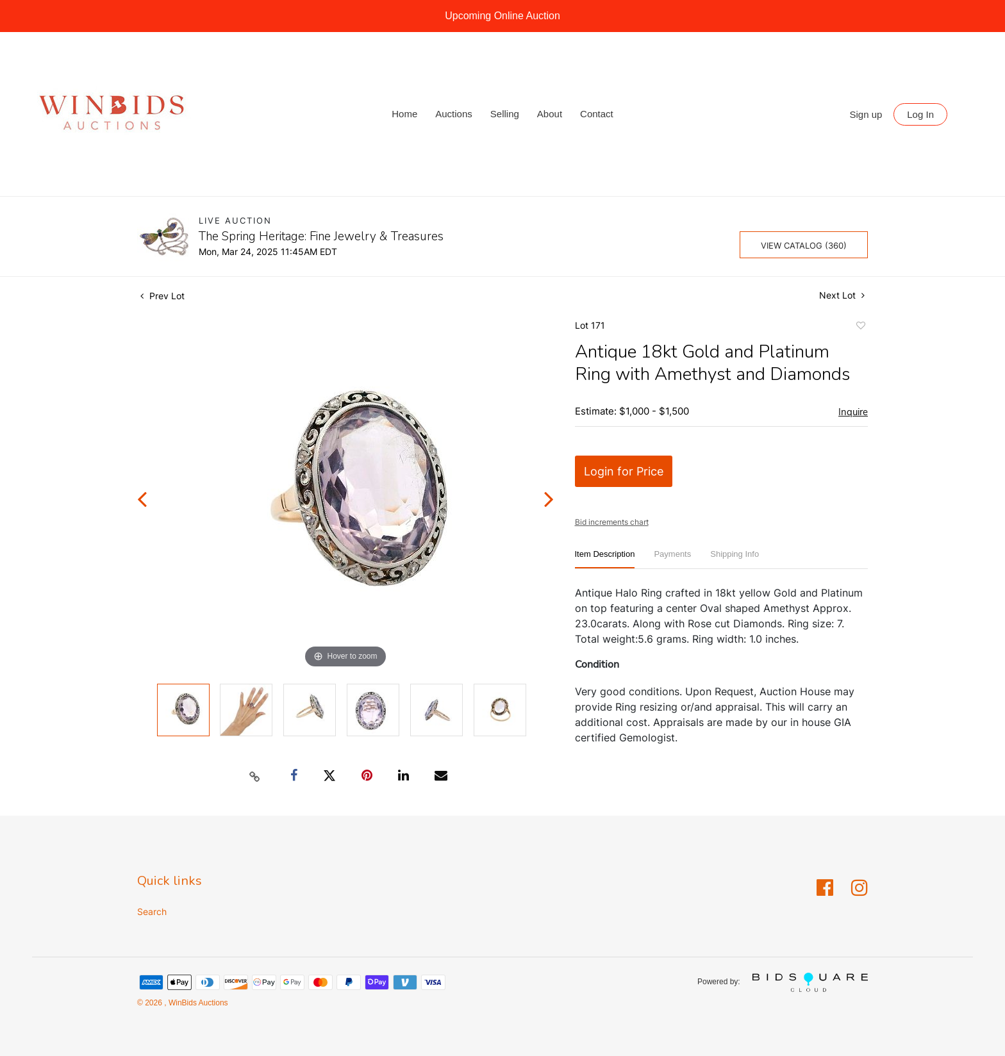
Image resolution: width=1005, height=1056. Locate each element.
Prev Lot (162, 295)
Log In (920, 114)
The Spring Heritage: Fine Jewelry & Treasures (321, 236)
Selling (504, 113)
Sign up (866, 114)
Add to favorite (860, 327)
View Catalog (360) (804, 245)
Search (152, 911)
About (549, 113)
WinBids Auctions (197, 1002)
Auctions (453, 113)
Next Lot (842, 295)
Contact (596, 113)
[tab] (605, 559)
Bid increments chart (612, 522)
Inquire (853, 412)
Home (404, 113)
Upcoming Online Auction (502, 15)
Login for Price (623, 471)
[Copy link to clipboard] (255, 776)
